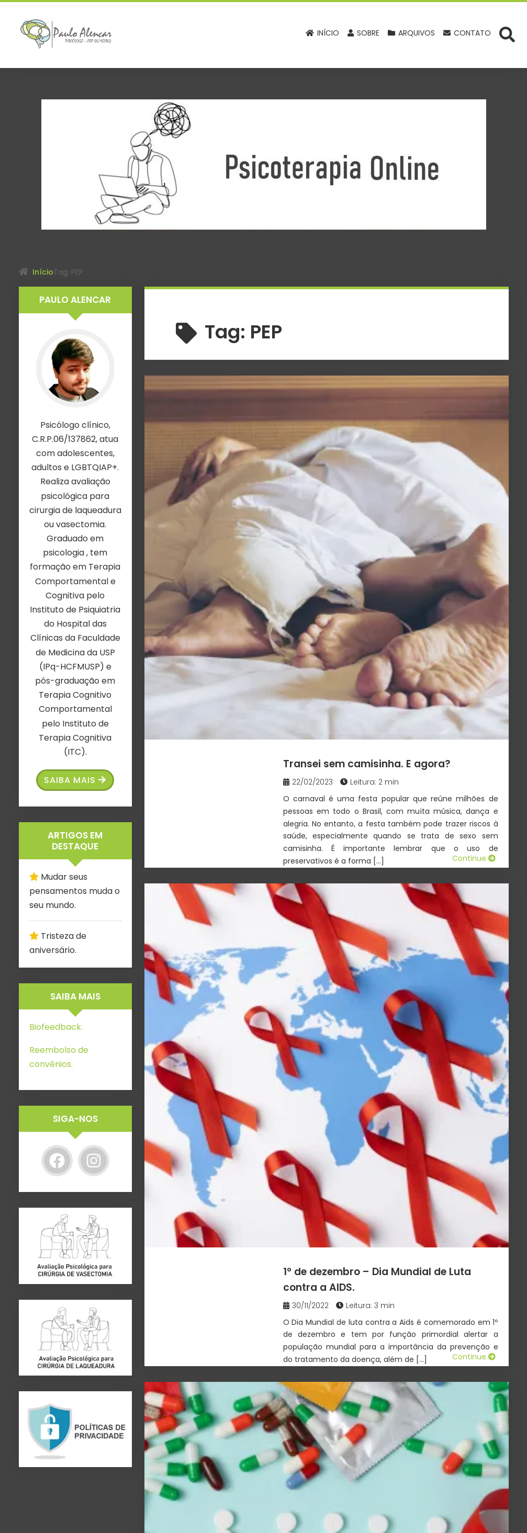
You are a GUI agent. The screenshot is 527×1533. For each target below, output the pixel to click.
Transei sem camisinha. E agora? (374, 407)
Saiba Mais (75, 780)
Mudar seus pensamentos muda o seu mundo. (74, 891)
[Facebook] (57, 1161)
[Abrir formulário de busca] (507, 34)
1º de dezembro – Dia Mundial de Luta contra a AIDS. (389, 553)
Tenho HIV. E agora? (357, 692)
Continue (474, 497)
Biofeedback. (56, 1027)
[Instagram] (94, 1161)
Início (42, 272)
